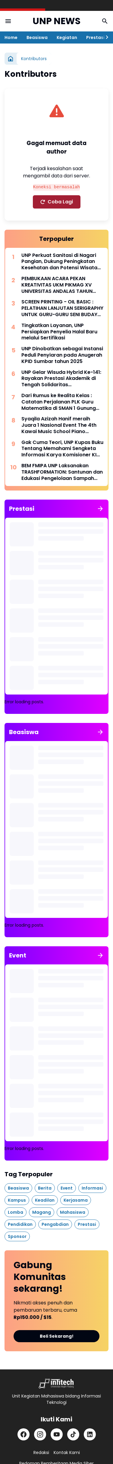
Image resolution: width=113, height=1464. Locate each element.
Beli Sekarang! (57, 1336)
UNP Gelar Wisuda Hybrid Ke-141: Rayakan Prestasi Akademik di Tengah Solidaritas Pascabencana (61, 378)
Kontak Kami (67, 1452)
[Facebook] (23, 1434)
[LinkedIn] (90, 1434)
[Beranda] (11, 59)
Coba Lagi (56, 201)
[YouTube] (57, 1434)
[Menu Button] (8, 21)
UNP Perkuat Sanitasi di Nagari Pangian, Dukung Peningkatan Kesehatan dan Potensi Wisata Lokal (59, 261)
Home (11, 37)
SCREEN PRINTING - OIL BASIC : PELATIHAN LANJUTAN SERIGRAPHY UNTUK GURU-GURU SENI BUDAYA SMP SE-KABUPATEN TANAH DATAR (62, 308)
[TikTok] (73, 1434)
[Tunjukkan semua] (100, 508)
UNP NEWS (56, 21)
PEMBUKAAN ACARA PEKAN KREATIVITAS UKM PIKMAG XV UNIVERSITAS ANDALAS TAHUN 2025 (57, 285)
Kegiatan (67, 37)
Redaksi (41, 1452)
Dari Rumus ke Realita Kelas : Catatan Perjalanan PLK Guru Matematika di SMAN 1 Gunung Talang (58, 402)
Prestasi (95, 37)
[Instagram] (40, 1434)
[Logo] (56, 1383)
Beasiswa (37, 37)
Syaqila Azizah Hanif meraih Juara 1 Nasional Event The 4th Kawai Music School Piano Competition (58, 425)
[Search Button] (105, 21)
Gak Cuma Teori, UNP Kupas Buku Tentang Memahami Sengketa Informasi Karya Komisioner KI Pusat (62, 448)
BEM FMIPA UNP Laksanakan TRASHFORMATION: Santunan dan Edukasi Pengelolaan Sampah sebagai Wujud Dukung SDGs (62, 472)
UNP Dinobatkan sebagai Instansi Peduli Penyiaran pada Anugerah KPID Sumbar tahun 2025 (62, 355)
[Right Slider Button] (107, 37)
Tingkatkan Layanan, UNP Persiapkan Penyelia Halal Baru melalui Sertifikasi (59, 331)
